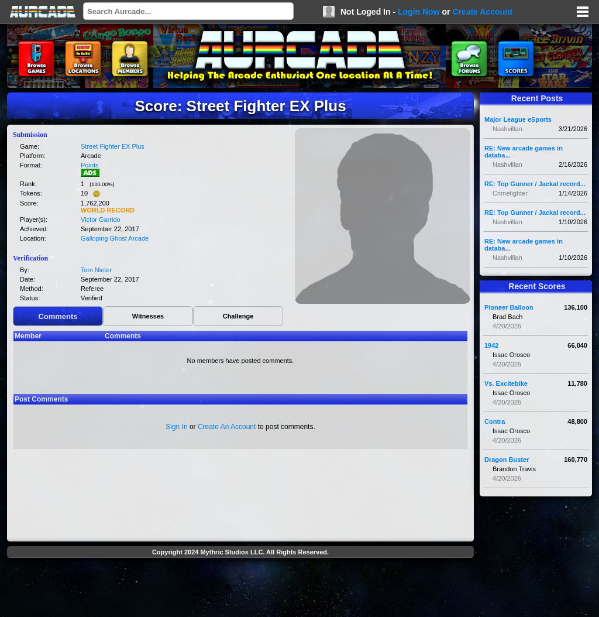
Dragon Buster (506, 459)
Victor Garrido (101, 219)
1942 (491, 345)
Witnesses (148, 316)
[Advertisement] (240, 589)
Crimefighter (510, 193)
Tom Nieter (96, 269)
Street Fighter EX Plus (112, 146)
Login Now (419, 11)
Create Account (482, 11)
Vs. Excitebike (506, 383)
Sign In (176, 427)
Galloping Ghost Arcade (115, 238)
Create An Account (227, 427)
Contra (494, 421)
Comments (57, 316)
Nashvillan (507, 128)
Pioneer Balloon (508, 307)
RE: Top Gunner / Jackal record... (535, 183)
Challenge (238, 316)
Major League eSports (518, 119)
